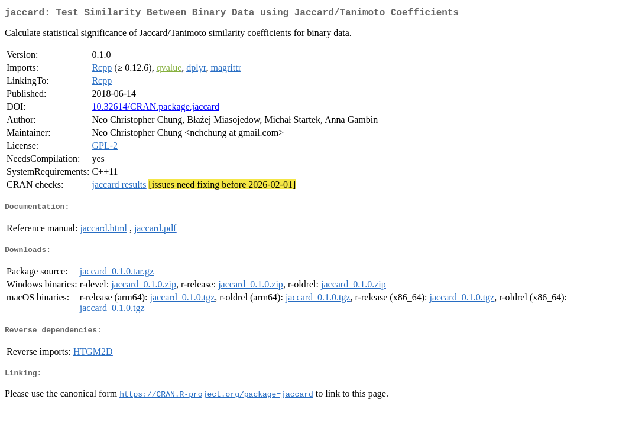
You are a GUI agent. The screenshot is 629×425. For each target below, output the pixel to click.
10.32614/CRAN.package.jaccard (155, 109)
